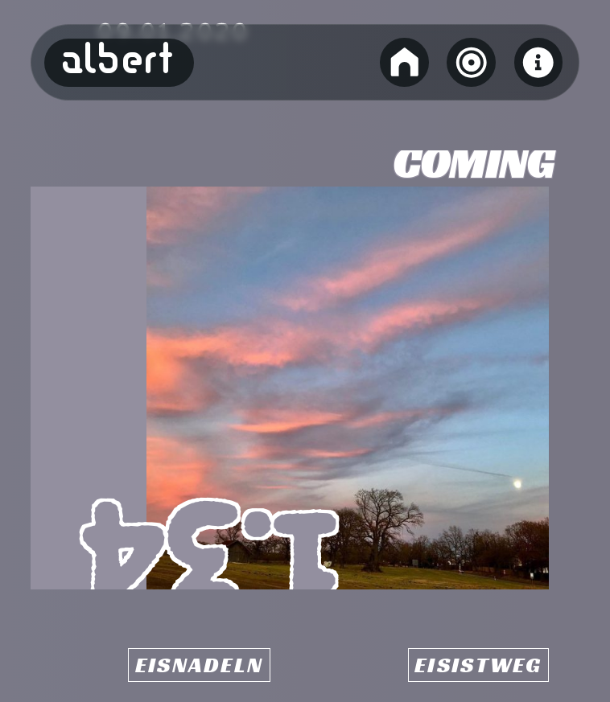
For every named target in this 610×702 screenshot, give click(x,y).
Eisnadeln (199, 665)
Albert (118, 62)
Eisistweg (478, 665)
